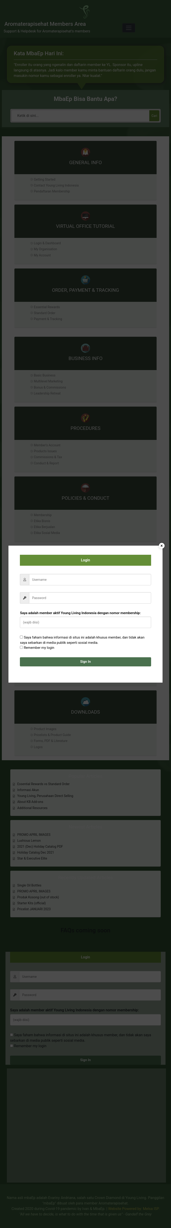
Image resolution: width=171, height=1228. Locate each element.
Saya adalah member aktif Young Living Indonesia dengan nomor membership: (80, 613)
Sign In (85, 662)
